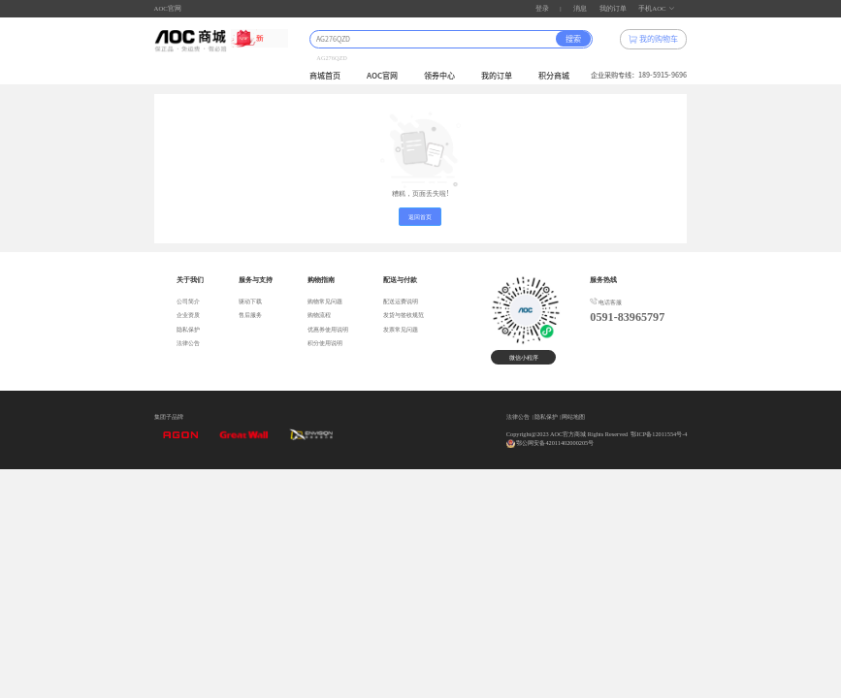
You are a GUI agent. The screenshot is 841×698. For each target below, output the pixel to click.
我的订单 (613, 8)
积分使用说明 (324, 343)
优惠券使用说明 (327, 330)
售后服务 (250, 315)
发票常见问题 (400, 330)
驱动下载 (250, 301)
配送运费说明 (400, 301)
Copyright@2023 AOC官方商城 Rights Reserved (567, 433)
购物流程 (319, 315)
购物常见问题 (324, 301)
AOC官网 (167, 8)
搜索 (573, 39)
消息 (580, 8)
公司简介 (188, 301)
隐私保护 (188, 330)
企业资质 (188, 315)
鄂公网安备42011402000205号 (555, 442)
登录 (542, 8)
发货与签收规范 (403, 315)
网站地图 (573, 416)
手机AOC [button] (656, 8)
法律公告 (188, 343)
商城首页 (324, 75)
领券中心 (439, 75)
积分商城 (553, 75)
